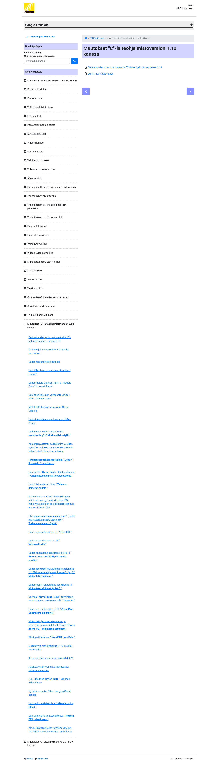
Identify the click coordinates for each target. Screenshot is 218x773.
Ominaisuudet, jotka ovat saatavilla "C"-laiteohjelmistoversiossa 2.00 (50, 339)
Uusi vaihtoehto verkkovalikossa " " (51, 717)
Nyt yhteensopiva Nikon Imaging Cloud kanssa (50, 693)
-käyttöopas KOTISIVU (40, 36)
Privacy (30, 759)
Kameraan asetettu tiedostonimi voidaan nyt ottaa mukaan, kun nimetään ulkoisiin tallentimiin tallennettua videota (51, 447)
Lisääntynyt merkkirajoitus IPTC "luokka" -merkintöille (51, 647)
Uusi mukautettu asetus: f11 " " (51, 611)
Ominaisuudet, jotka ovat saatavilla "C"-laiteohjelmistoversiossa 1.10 (125, 67)
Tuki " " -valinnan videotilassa (49, 681)
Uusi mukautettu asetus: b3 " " (50, 532)
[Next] (190, 91)
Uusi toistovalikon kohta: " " (48, 486)
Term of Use (42, 759)
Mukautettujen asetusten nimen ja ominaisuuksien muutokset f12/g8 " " (52, 625)
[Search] (47, 61)
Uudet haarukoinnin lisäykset (44, 361)
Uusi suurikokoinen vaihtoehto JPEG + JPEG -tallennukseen (49, 396)
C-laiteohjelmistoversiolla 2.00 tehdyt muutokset (49, 351)
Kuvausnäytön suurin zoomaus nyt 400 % (51, 658)
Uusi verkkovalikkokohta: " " (51, 705)
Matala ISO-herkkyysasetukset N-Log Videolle (49, 409)
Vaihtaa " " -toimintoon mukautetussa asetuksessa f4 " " (52, 598)
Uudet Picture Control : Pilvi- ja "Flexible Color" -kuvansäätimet (50, 384)
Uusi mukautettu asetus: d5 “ (44, 542)
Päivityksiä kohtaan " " (52, 637)
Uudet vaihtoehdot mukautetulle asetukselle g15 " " (50, 433)
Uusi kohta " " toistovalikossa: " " (52, 474)
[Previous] (86, 91)
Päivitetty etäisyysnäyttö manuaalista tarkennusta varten (49, 668)
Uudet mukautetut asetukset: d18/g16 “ (50, 556)
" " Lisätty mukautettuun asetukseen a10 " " (52, 520)
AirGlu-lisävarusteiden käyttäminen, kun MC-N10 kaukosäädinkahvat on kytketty (50, 729)
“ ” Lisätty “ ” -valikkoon (51, 461)
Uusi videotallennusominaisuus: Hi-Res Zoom (50, 421)
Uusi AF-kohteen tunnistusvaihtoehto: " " (50, 372)
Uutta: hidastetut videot (100, 73)
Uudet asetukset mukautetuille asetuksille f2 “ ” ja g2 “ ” (52, 572)
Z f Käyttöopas (96, 38)
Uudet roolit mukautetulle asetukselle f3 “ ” (51, 586)
